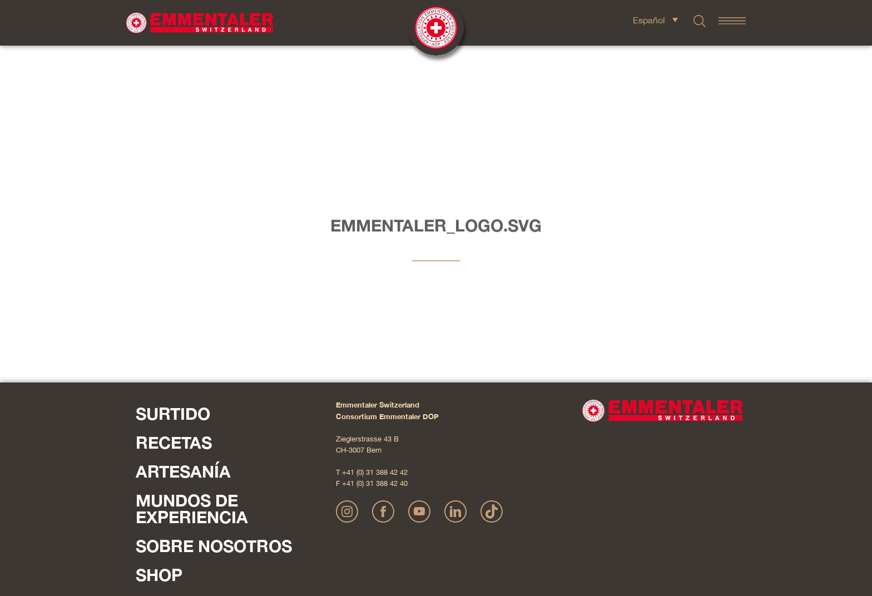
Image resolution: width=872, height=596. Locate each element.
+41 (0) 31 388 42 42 (375, 354)
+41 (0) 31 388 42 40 (375, 365)
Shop (159, 456)
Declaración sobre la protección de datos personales (431, 537)
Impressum (332, 537)
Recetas (174, 324)
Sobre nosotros (214, 428)
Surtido (173, 295)
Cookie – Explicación (597, 537)
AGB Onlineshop (537, 537)
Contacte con (163, 487)
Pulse (147, 502)
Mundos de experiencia (192, 390)
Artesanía (183, 353)
